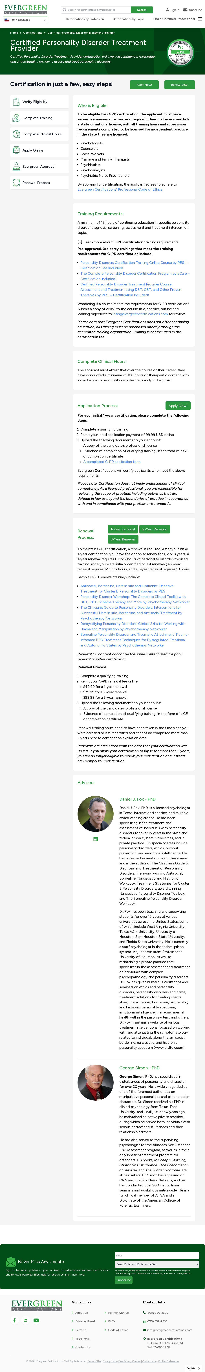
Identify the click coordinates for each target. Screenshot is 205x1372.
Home (14, 32)
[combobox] (193, 1368)
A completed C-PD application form (112, 461)
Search (142, 10)
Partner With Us (118, 1312)
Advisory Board (85, 1321)
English (191, 1368)
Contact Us (83, 1347)
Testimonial (82, 1338)
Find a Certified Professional (174, 19)
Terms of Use (94, 1361)
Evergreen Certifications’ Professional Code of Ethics (120, 189)
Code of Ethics (118, 1330)
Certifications (32, 32)
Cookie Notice (149, 1361)
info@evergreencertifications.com (140, 314)
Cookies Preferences (168, 1361)
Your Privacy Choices (130, 1361)
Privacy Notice (183, 1273)
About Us (81, 1312)
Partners (80, 1330)
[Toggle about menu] (200, 18)
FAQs (112, 1321)
